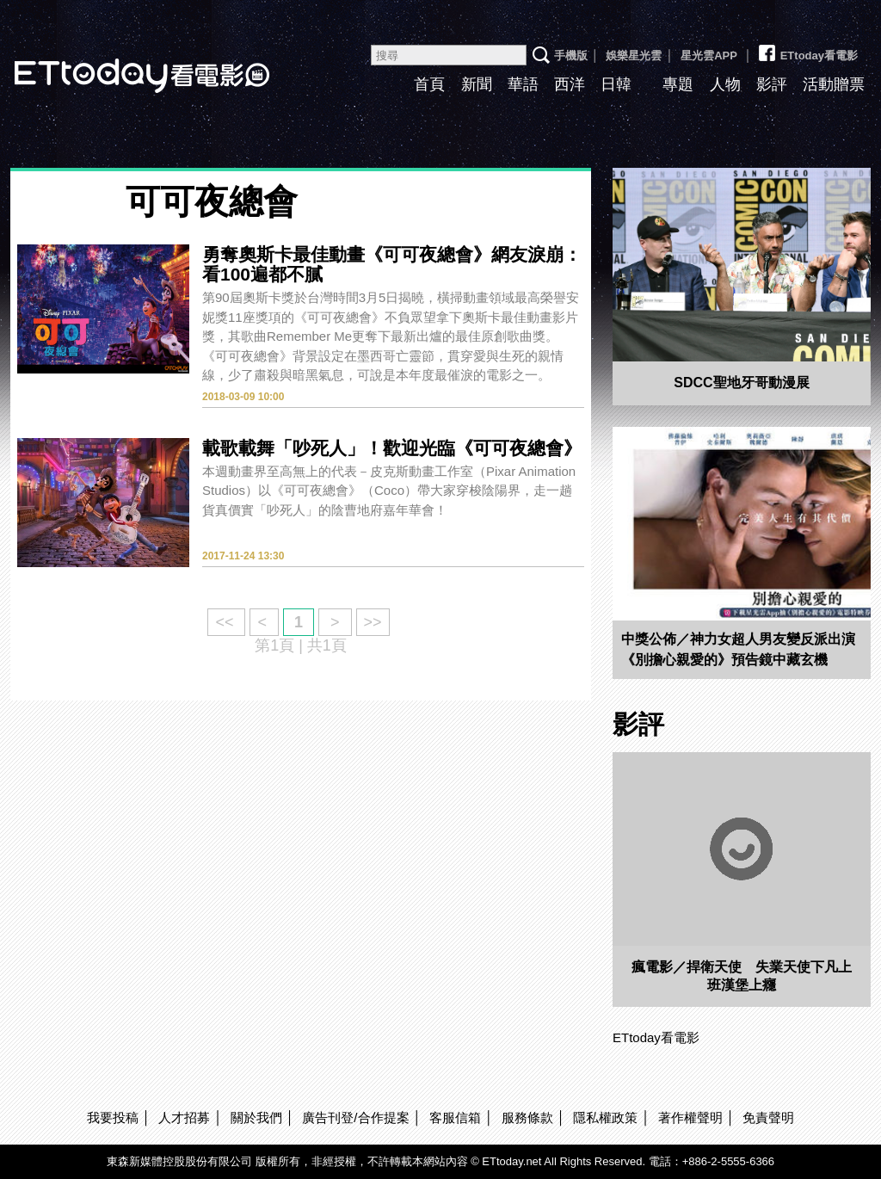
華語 (523, 84)
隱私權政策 (605, 1117)
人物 (725, 84)
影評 (771, 84)
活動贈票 (834, 84)
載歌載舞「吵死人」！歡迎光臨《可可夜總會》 (392, 448)
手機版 (571, 55)
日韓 (616, 84)
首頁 (429, 84)
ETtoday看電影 (807, 49)
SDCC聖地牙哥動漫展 (741, 382)
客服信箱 (455, 1117)
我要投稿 (113, 1117)
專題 (677, 84)
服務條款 (527, 1117)
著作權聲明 (690, 1117)
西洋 (569, 84)
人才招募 (184, 1117)
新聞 (476, 84)
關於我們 (256, 1117)
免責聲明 (768, 1117)
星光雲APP (709, 55)
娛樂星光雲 (634, 55)
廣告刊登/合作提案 (355, 1117)
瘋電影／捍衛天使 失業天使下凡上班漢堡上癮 (741, 976)
